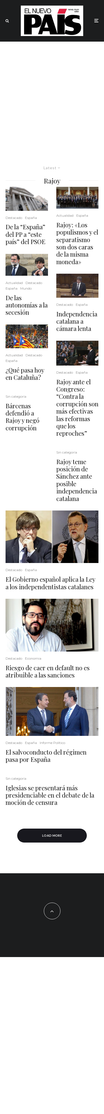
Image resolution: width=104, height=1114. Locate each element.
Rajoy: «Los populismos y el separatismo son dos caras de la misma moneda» (77, 243)
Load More (52, 835)
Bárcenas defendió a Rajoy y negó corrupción (22, 417)
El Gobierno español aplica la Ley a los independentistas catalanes (50, 583)
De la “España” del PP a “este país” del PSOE (25, 234)
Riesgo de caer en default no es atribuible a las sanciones (48, 671)
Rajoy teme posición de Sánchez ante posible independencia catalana (76, 480)
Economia (33, 658)
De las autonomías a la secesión (27, 305)
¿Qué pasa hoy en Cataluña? (25, 373)
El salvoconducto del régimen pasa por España (46, 755)
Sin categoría (16, 396)
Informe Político (52, 743)
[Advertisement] (52, 96)
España (31, 218)
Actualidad (14, 283)
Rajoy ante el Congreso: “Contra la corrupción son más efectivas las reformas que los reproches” (77, 407)
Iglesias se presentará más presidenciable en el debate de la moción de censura (50, 795)
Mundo (26, 288)
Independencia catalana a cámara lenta (76, 321)
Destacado (14, 218)
